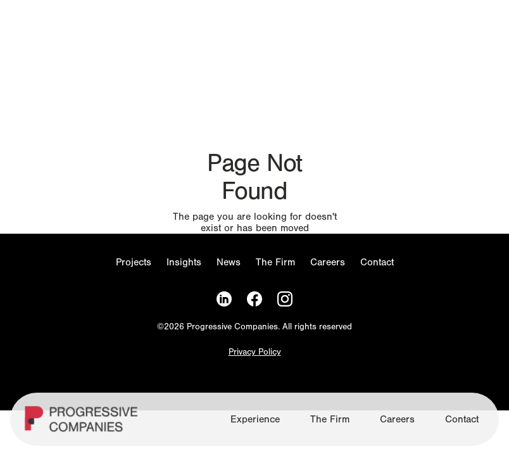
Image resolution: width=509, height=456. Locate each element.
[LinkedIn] (224, 299)
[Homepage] (83, 424)
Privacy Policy (255, 352)
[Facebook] (254, 299)
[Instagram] (284, 299)
